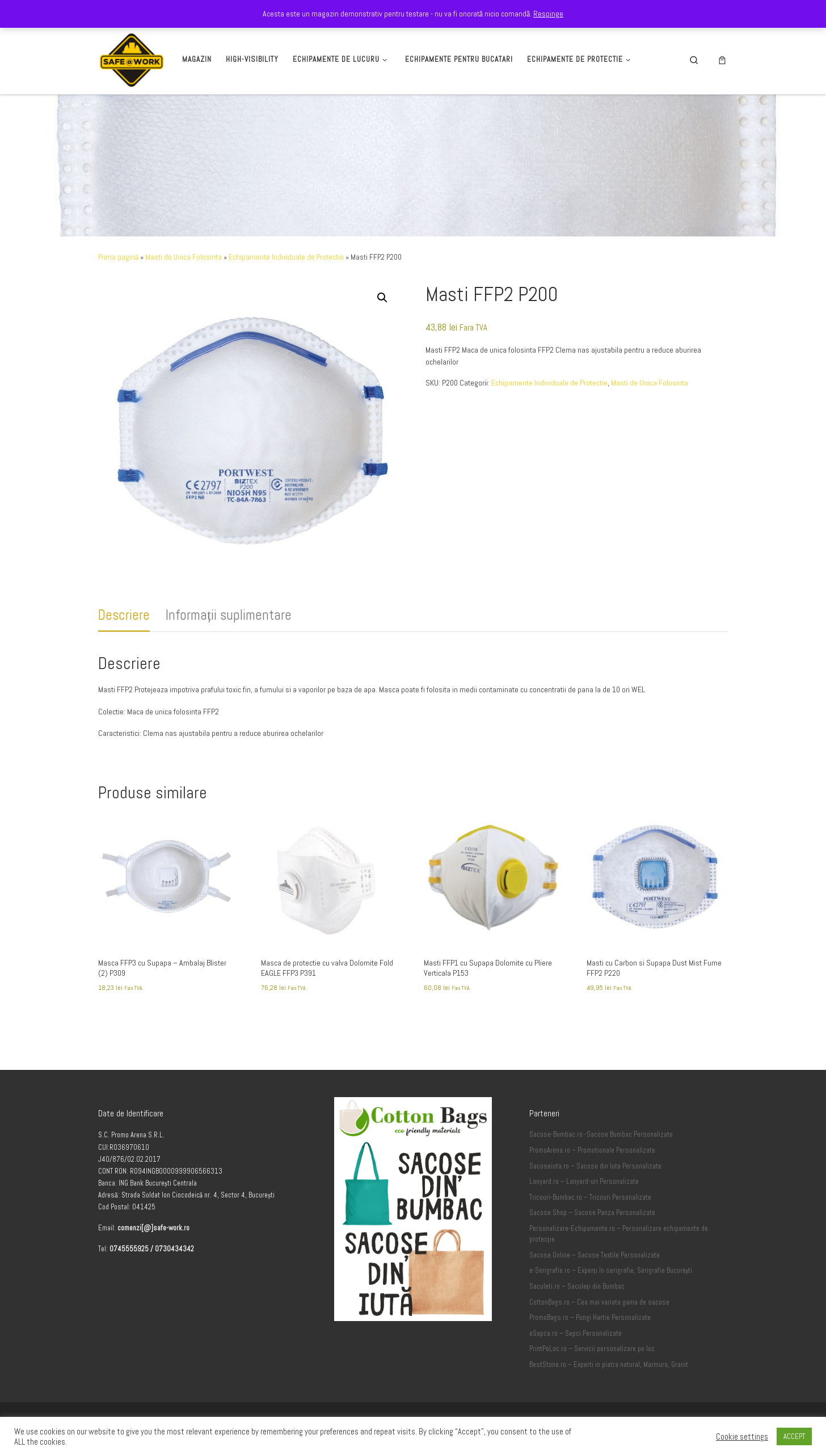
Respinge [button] (548, 14)
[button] (382, 297)
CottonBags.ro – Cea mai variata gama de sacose (599, 1302)
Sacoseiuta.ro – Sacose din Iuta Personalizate (595, 1166)
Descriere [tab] (124, 615)
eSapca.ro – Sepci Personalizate (575, 1333)
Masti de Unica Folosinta (183, 257)
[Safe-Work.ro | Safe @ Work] (131, 58)
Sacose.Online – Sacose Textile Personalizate (594, 1255)
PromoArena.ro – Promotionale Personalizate (592, 1150)
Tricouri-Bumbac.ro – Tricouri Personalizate (590, 1197)
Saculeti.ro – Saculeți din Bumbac (577, 1286)
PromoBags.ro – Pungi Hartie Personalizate (590, 1317)
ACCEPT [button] (794, 1436)
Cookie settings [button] (742, 1437)
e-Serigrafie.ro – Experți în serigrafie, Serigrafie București (610, 1270)
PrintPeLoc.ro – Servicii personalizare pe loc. (592, 1348)
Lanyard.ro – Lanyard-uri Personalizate (584, 1181)
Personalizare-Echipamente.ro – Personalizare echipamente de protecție (618, 1234)
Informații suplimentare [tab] (229, 615)
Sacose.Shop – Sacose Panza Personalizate (592, 1212)
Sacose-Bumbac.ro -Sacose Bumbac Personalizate (601, 1134)
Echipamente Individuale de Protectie (286, 257)
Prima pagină (118, 257)
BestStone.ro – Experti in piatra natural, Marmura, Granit (608, 1364)
